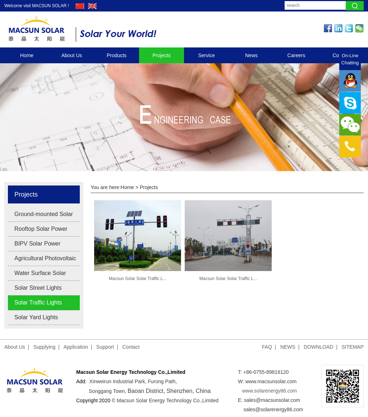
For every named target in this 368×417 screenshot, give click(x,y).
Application (76, 347)
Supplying (44, 347)
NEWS (287, 347)
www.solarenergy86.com (269, 391)
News (251, 55)
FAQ (267, 347)
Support (105, 347)
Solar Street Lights (38, 288)
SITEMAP (353, 347)
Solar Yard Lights (36, 317)
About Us (71, 55)
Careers (296, 55)
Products (116, 55)
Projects (161, 55)
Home (26, 55)
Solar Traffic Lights (38, 302)
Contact (130, 347)
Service (206, 55)
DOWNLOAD (318, 347)
